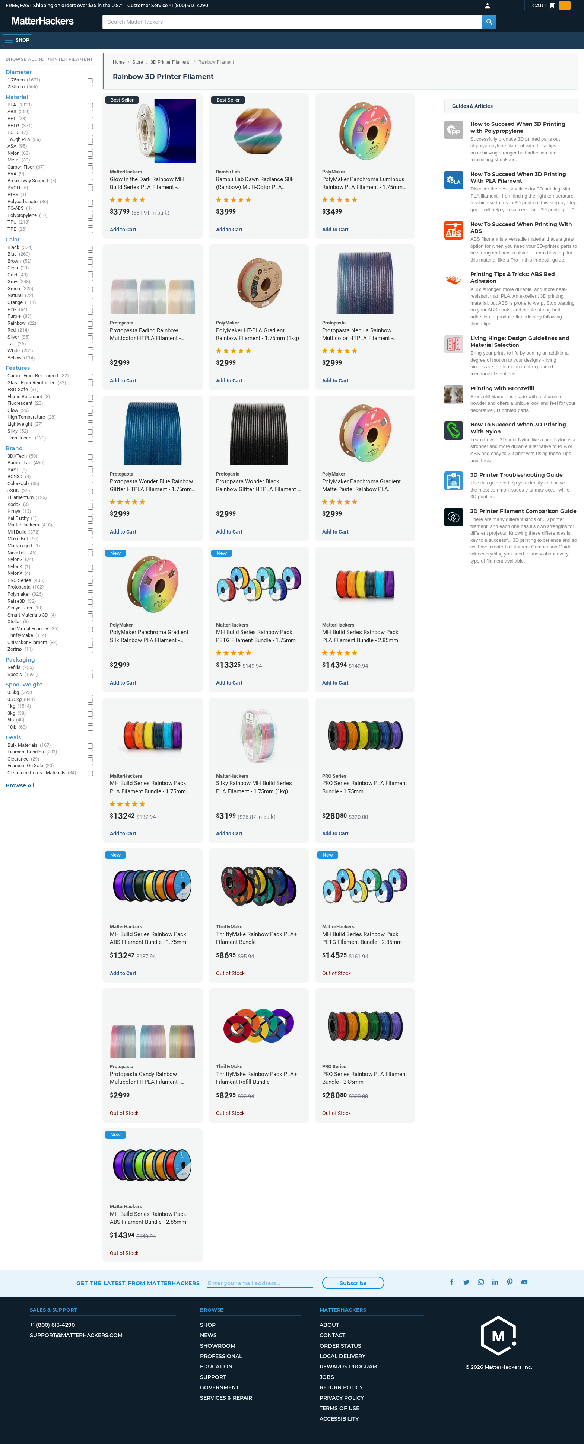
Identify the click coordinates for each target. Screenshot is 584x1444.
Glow (18, 410)
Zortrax (20, 649)
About (329, 1325)
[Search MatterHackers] (489, 22)
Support (213, 1377)
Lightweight (25, 424)
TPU (18, 222)
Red (18, 330)
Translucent (26, 438)
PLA (19, 105)
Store (137, 62)
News (208, 1335)
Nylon (18, 153)
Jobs (327, 1377)
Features (18, 368)
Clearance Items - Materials (41, 773)
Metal (18, 160)
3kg (16, 713)
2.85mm (22, 86)
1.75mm (24, 80)
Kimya (19, 511)
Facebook (451, 1282)
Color (13, 239)
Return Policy (341, 1387)
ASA (17, 146)
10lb (17, 727)
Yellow (21, 358)
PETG (20, 125)
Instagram (480, 1282)
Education (216, 1366)
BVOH (17, 188)
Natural (20, 295)
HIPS (16, 194)
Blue (18, 254)
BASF (17, 470)
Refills (20, 667)
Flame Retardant (28, 396)
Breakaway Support (32, 181)
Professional (221, 1356)
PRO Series (26, 580)
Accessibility (339, 1418)
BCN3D (19, 476)
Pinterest (509, 1282)
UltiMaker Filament (32, 642)
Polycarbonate (27, 201)
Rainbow (21, 323)
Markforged (23, 546)
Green (20, 288)
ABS (18, 111)
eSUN (18, 490)
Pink (17, 309)
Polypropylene (27, 215)
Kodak (18, 504)
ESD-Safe (23, 389)
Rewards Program (348, 1366)
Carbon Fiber (26, 167)
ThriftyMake (27, 635)
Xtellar (18, 621)
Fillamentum (27, 497)
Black (20, 247)
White (20, 351)
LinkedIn (495, 1282)
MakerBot (23, 538)
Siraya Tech (25, 608)
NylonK (19, 566)
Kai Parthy (22, 518)
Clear (18, 268)
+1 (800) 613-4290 (188, 5)
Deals (13, 737)
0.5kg (19, 692)
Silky (17, 431)
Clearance (23, 759)
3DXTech (22, 456)
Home (119, 62)
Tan (16, 344)
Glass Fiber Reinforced (36, 383)
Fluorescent (25, 403)
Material (17, 97)
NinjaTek (22, 553)
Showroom (217, 1345)
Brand (14, 448)
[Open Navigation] (17, 40)
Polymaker (25, 594)
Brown (19, 261)
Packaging (20, 659)
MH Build (23, 532)
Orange (21, 302)
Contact (332, 1335)
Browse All (20, 785)
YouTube (524, 1282)
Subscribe (353, 1283)
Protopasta (25, 587)
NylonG (20, 559)
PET (17, 118)
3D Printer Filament (169, 62)
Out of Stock (230, 973)
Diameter (19, 72)
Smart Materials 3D (31, 615)
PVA (16, 173)
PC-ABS (19, 208)
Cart (551, 5)
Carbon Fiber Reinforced (38, 376)
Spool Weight (24, 684)
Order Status (340, 1345)
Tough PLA (24, 139)
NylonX (19, 573)
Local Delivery (342, 1356)
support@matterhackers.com (76, 1335)
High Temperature (31, 417)
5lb (16, 720)
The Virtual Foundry (33, 629)
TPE (17, 229)
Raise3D (21, 601)
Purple (19, 316)
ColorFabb (23, 483)
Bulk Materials (29, 745)
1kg (19, 706)
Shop (208, 1325)
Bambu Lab (26, 463)
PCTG (17, 132)
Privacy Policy (342, 1398)
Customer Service (147, 5)
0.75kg (21, 699)
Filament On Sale (30, 765)
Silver (18, 337)
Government (219, 1387)
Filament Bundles (32, 752)
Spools (22, 674)
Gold (17, 275)
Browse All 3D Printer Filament (49, 59)
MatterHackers (30, 525)
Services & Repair (226, 1398)
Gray (19, 281)
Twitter (466, 1282)
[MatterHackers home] (498, 1336)
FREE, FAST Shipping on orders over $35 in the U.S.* (64, 5)
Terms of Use (339, 1408)
